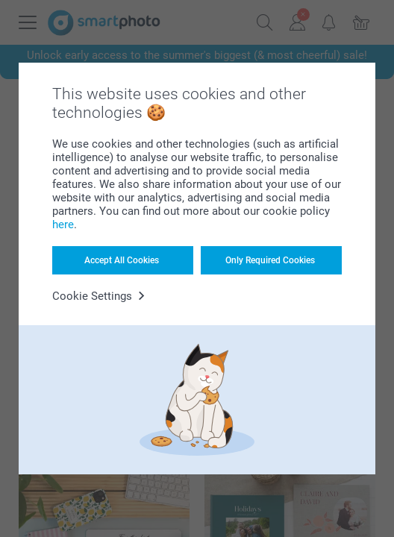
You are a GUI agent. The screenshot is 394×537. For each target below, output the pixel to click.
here (63, 224)
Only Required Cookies (270, 260)
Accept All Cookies (121, 260)
